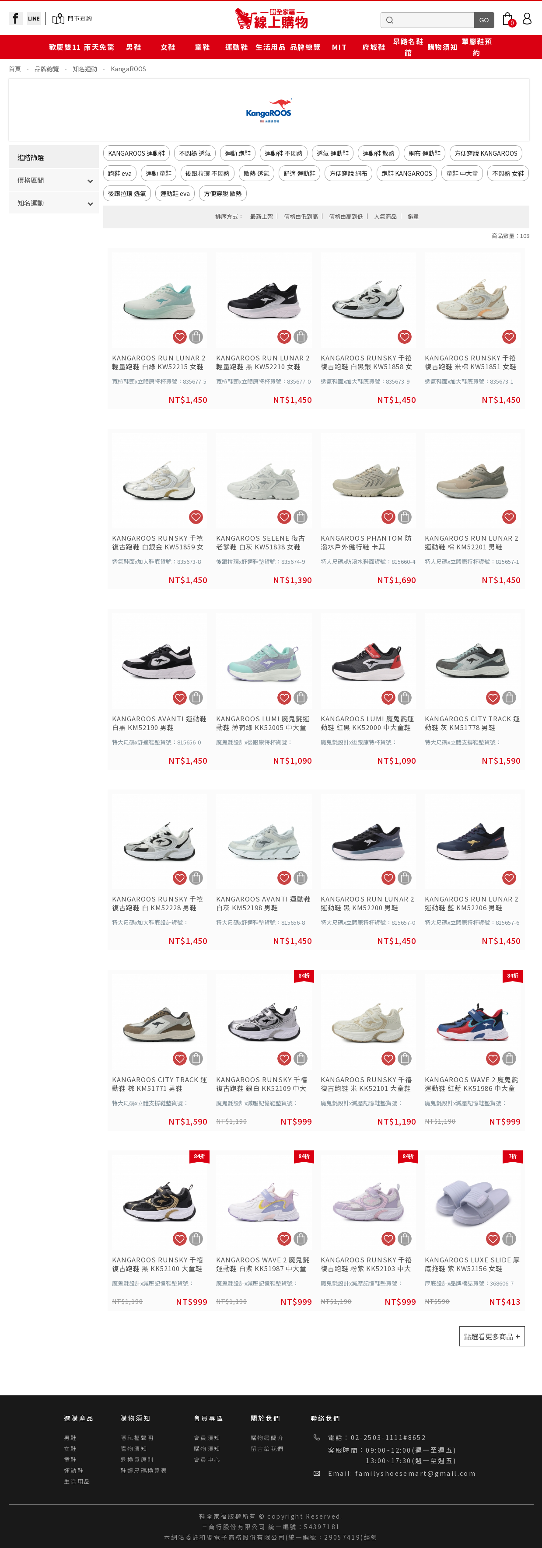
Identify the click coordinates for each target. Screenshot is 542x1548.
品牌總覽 (305, 47)
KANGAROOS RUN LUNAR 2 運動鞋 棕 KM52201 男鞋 (471, 542)
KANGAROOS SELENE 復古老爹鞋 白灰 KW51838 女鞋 (260, 542)
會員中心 (207, 1459)
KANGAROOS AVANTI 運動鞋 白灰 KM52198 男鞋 (263, 903)
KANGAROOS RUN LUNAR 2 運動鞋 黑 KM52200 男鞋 (367, 903)
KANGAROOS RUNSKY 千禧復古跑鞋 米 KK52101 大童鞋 (366, 1084)
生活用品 (270, 47)
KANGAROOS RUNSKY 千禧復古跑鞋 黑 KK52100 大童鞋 (157, 1264)
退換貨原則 (137, 1459)
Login (527, 18)
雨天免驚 (99, 47)
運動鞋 (236, 47)
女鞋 (168, 47)
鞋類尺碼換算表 (144, 1470)
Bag (507, 18)
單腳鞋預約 (477, 46)
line (34, 18)
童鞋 (202, 47)
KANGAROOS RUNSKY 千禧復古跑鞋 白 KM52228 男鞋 (157, 903)
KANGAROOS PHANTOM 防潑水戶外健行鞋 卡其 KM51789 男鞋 (366, 542)
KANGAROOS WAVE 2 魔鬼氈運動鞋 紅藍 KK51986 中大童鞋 (471, 1084)
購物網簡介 (267, 1437)
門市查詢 (80, 18)
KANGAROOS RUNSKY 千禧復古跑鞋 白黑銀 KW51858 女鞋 (367, 362)
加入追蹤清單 (180, 337)
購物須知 (442, 47)
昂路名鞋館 (408, 46)
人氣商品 (385, 216)
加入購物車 (196, 337)
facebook (16, 18)
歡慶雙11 (65, 47)
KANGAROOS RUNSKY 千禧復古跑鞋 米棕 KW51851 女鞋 (471, 362)
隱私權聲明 (137, 1437)
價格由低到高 (301, 216)
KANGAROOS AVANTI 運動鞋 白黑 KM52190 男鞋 (159, 723)
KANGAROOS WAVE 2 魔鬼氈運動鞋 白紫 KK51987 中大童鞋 (263, 1264)
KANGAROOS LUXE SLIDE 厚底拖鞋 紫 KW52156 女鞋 (472, 1264)
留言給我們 (267, 1448)
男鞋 (133, 47)
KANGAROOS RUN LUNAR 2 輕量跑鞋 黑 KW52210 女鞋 (263, 362)
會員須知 (207, 1437)
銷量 (413, 216)
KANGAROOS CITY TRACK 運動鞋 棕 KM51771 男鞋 (159, 1084)
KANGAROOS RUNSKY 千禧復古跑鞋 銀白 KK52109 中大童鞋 (262, 1084)
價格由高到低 (346, 216)
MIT (339, 47)
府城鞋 (373, 47)
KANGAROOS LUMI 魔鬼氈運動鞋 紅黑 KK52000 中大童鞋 (367, 723)
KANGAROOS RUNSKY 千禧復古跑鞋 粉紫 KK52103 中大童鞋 (366, 1264)
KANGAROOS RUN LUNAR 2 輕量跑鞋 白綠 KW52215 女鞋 (159, 362)
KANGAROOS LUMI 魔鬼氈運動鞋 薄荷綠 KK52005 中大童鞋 (263, 723)
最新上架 (261, 216)
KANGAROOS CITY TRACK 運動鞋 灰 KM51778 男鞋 (472, 723)
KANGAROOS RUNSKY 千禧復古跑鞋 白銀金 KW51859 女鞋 (158, 542)
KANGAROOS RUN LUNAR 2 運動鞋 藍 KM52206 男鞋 (471, 903)
